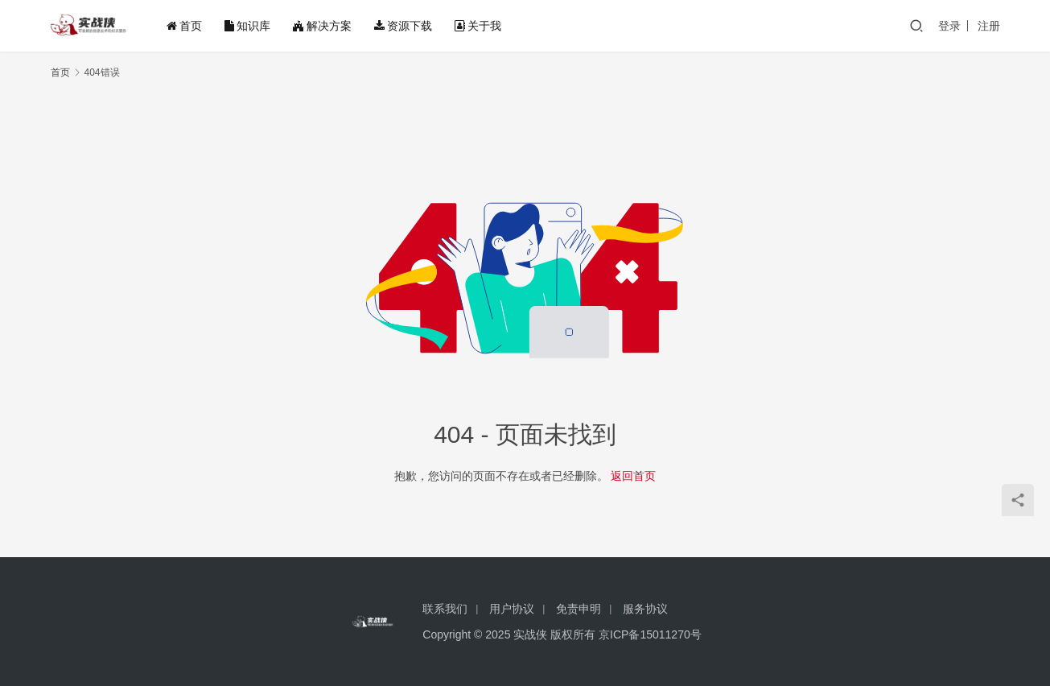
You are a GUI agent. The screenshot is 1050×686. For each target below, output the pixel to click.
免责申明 (578, 608)
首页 (184, 26)
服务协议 (645, 608)
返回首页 (633, 475)
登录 (949, 25)
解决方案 (322, 26)
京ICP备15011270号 (650, 634)
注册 (989, 25)
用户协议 (511, 608)
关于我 (478, 26)
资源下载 (403, 26)
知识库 (247, 26)
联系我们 (444, 608)
